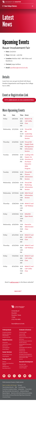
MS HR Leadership (23, 342)
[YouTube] (24, 375)
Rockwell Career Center (7, 354)
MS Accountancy (22, 336)
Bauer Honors (5, 346)
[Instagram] (14, 375)
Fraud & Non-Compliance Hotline (9, 389)
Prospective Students (6, 332)
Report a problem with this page (9, 385)
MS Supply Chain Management (25, 354)
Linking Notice (21, 389)
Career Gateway (5, 356)
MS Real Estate (22, 351)
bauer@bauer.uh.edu (17, 324)
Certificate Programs (23, 366)
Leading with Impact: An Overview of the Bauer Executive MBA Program (29, 161)
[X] (19, 375)
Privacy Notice (28, 389)
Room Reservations (6, 368)
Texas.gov (20, 385)
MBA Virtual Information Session (29, 195)
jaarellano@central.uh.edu (19, 67)
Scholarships (5, 342)
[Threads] (29, 375)
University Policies (6, 397)
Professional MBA (22, 332)
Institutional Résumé (24, 391)
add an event (14, 282)
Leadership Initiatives (6, 344)
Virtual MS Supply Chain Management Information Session (29, 146)
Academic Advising (6, 337)
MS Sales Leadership (23, 352)
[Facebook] (4, 375)
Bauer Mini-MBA (22, 364)
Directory (4, 361)
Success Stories (5, 349)
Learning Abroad (5, 347)
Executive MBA (22, 334)
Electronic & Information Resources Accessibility (21, 393)
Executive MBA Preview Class (29, 226)
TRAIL (16, 387)
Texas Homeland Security (8, 387)
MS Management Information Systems (25, 345)
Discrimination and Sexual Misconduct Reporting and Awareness (16, 395)
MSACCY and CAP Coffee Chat (29, 237)
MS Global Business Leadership (25, 341)
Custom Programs (23, 368)
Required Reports (6, 393)
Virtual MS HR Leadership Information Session (29, 133)
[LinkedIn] (9, 375)
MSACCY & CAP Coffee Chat (28, 121)
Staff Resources (5, 366)
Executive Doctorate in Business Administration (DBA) (25, 356)
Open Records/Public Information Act (10, 391)
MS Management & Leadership (25, 347)
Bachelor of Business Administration (6, 334)
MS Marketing (22, 349)
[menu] (32, 6)
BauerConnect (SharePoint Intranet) (8, 364)
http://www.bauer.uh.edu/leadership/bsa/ (19, 100)
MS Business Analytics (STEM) (25, 337)
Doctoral (21, 359)
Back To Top (18, 291)
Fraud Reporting (21, 387)
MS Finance (21, 339)
